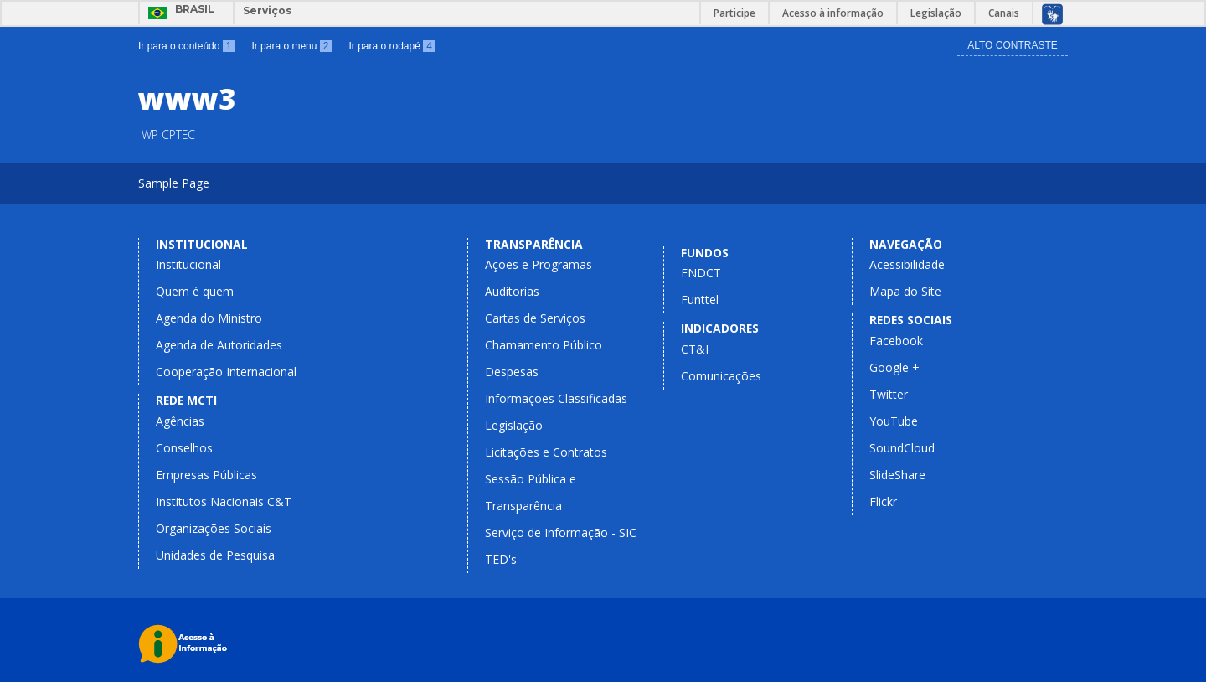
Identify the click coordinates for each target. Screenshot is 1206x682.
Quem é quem (195, 291)
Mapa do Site (905, 291)
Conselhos (184, 448)
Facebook (896, 341)
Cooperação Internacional (226, 372)
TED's (501, 559)
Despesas (512, 372)
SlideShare (897, 475)
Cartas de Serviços (535, 318)
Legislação (935, 13)
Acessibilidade (907, 264)
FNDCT (701, 273)
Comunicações (721, 376)
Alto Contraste (1012, 45)
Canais (1003, 13)
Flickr (883, 501)
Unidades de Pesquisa (215, 555)
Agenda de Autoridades (219, 345)
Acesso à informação (833, 13)
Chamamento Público (543, 345)
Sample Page (173, 183)
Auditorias (512, 291)
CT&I (695, 349)
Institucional (188, 264)
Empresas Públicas (206, 475)
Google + (894, 367)
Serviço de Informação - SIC (560, 532)
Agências (180, 421)
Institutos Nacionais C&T (223, 501)
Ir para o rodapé (391, 46)
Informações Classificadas (556, 398)
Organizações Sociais (213, 528)
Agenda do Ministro (209, 318)
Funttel (700, 299)
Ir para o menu (291, 46)
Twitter (888, 394)
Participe (734, 13)
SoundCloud (902, 448)
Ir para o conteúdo (186, 46)
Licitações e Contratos (546, 452)
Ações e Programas (538, 264)
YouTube (893, 421)
